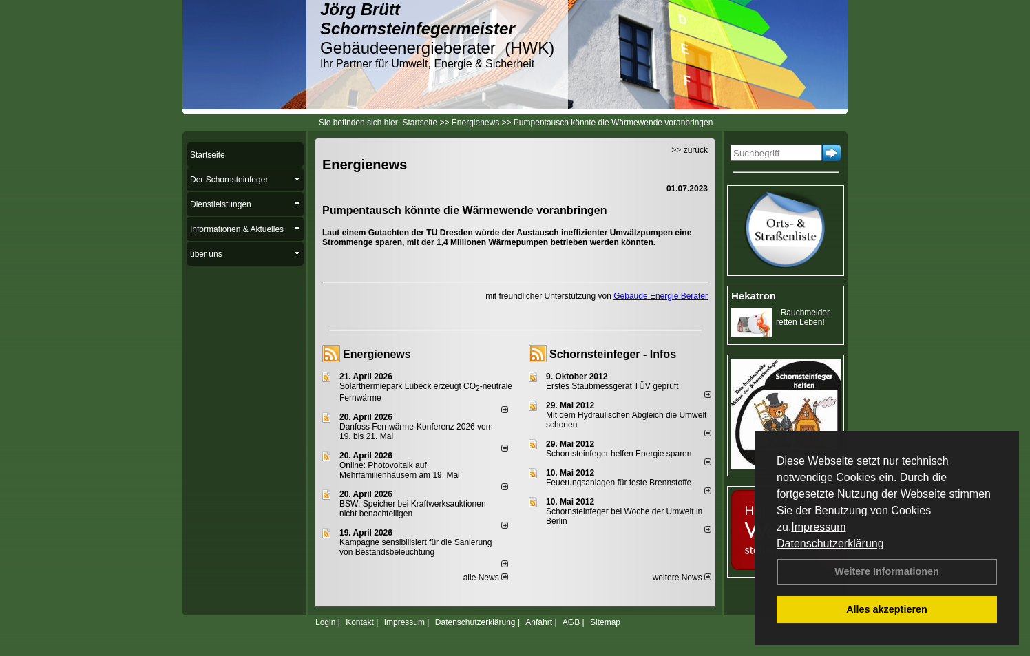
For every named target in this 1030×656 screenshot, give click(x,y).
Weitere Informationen (886, 571)
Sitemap (605, 622)
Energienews (377, 354)
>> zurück (689, 150)
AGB (571, 622)
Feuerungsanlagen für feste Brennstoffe (618, 482)
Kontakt (360, 622)
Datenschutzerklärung (830, 543)
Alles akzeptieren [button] (886, 609)
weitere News (682, 577)
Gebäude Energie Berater (660, 296)
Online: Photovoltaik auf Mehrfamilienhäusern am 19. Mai (399, 470)
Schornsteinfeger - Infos (612, 354)
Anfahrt (538, 622)
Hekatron (753, 295)
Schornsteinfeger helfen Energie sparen (618, 453)
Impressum (818, 527)
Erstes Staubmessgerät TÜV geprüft (612, 386)
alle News (485, 577)
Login (325, 622)
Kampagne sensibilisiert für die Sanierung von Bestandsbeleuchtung (415, 547)
